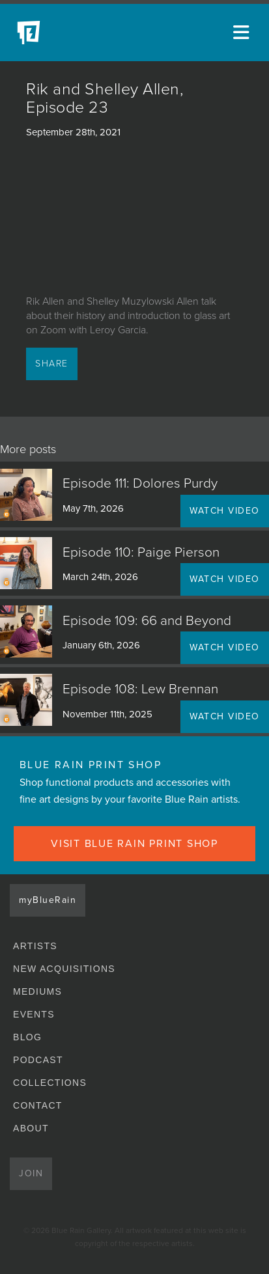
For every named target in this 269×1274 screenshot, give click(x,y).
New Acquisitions (64, 968)
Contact (38, 1105)
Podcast (38, 1060)
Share (51, 363)
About (31, 1128)
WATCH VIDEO (225, 510)
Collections (50, 1082)
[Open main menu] (243, 32)
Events (34, 1014)
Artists (35, 946)
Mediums (37, 991)
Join (31, 1173)
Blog (27, 1037)
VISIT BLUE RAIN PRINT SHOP (134, 843)
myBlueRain (47, 900)
